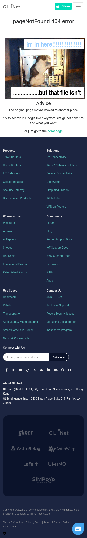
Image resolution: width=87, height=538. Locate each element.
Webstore (9, 222)
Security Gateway (13, 190)
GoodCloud (54, 181)
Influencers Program (59, 330)
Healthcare (10, 297)
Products (9, 150)
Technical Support (58, 305)
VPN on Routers (56, 206)
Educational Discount (16, 264)
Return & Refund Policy (56, 522)
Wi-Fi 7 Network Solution (62, 165)
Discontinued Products (17, 198)
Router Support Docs (59, 239)
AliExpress (9, 239)
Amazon (8, 231)
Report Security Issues (60, 313)
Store (63, 6)
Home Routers (12, 165)
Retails (7, 305)
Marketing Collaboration (61, 321)
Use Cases (10, 290)
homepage (55, 131)
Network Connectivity (16, 338)
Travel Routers (12, 157)
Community (54, 216)
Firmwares (53, 264)
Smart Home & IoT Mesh (18, 330)
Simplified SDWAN (58, 190)
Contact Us (54, 290)
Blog (49, 231)
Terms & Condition (13, 522)
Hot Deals (9, 256)
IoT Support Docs (57, 247)
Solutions (53, 150)
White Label (54, 198)
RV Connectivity (56, 157)
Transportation (12, 313)
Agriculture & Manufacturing (20, 321)
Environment (10, 526)
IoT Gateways (11, 173)
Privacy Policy (33, 522)
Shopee (7, 247)
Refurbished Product (15, 272)
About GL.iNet (12, 383)
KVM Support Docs (58, 256)
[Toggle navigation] (78, 6)
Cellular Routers (13, 181)
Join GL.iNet (54, 297)
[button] (6, 369)
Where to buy (12, 216)
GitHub (51, 272)
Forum (51, 222)
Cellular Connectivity (59, 173)
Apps (50, 280)
